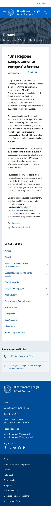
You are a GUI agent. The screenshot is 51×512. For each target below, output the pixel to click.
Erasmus (14, 223)
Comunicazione (10, 40)
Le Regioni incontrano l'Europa (20, 356)
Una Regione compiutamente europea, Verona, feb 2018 (23, 367)
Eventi (23, 40)
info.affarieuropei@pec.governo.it (18, 437)
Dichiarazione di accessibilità (16, 495)
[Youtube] (14, 447)
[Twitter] (10, 447)
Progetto (7, 485)
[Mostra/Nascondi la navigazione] (4, 12)
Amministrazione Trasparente (17, 464)
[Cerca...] (45, 12)
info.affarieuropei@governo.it (17, 434)
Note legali (8, 474)
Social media (9, 480)
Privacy (7, 469)
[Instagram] (19, 447)
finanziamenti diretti (19, 228)
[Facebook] (5, 447)
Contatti (7, 459)
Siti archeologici (11, 490)
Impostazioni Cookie (12, 501)
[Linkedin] (24, 447)
